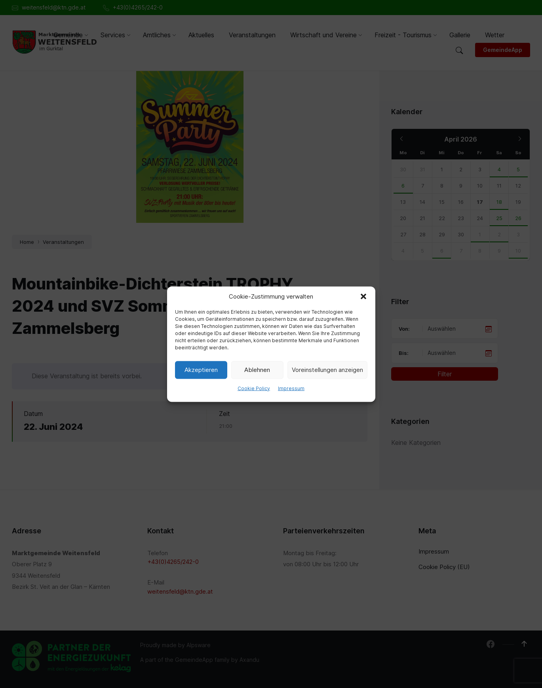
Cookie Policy (254, 388)
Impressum (291, 388)
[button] (363, 296)
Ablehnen (257, 370)
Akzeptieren (201, 370)
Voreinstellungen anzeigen (327, 370)
